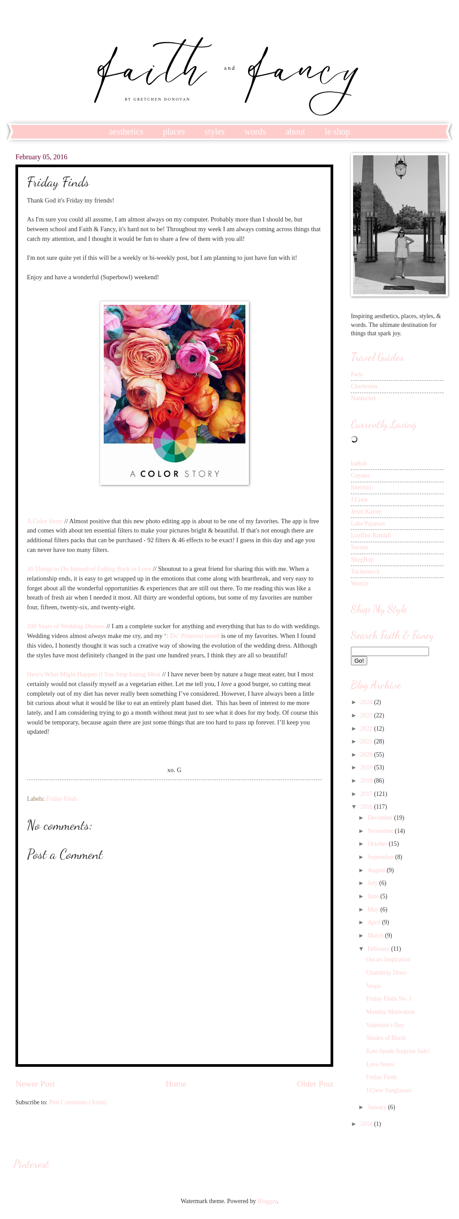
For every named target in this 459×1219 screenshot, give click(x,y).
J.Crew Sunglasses (388, 1090)
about (295, 131)
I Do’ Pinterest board (193, 635)
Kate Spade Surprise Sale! (397, 1051)
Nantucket (363, 398)
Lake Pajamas (368, 523)
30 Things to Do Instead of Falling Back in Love (89, 568)
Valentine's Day (385, 1025)
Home (176, 1083)
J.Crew (359, 499)
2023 (367, 715)
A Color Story (45, 521)
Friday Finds (61, 798)
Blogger (267, 1201)
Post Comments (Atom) (78, 1102)
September (381, 857)
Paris (357, 374)
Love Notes (380, 1064)
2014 (367, 1124)
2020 (367, 754)
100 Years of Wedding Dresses (66, 626)
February (379, 948)
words (255, 131)
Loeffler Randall (371, 535)
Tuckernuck (365, 571)
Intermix (361, 487)
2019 (367, 767)
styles (215, 131)
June (374, 896)
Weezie (360, 583)
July (373, 883)
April (375, 922)
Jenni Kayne (366, 511)
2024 (367, 702)
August (377, 870)
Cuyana (360, 475)
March (376, 935)
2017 (367, 794)
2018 (367, 780)
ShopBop (362, 559)
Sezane (359, 547)
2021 (367, 741)
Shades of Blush (386, 1038)
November (381, 831)
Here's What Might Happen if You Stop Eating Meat (94, 674)
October (378, 843)
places (174, 131)
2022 (367, 728)
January (378, 1107)
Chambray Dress (386, 972)
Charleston (364, 386)
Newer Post (35, 1083)
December (381, 817)
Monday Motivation (390, 1012)
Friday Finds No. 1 (389, 998)
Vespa (373, 986)
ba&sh (359, 463)
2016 (367, 806)
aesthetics (126, 131)
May (374, 909)
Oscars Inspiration (388, 959)
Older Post (315, 1083)
